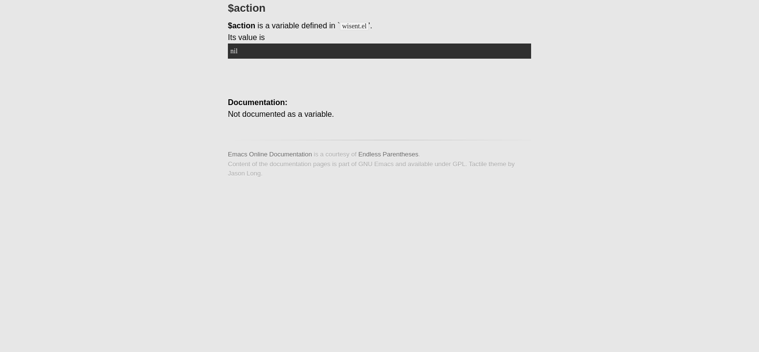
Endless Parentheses (388, 154)
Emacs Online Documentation (270, 154)
